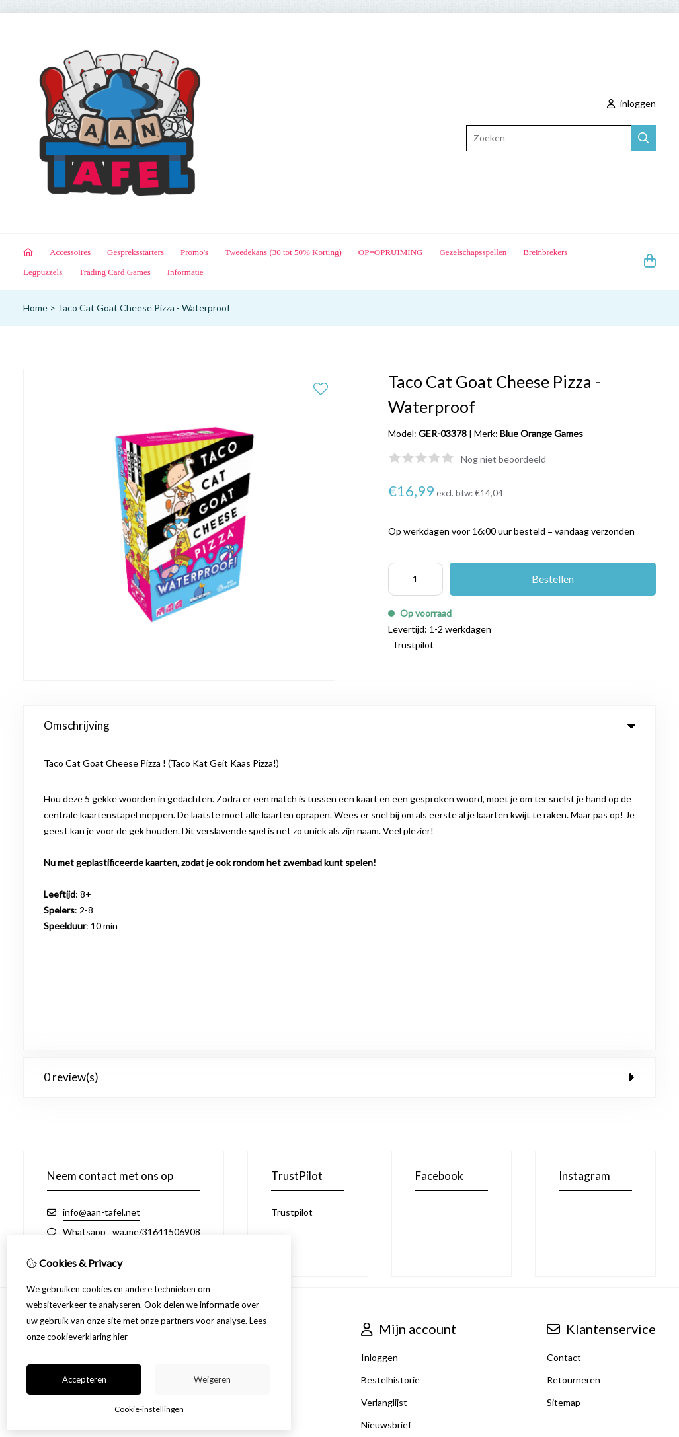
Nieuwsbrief (386, 1120)
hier (120, 1336)
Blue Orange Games (541, 433)
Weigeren (212, 1379)
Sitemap (563, 1098)
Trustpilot (413, 644)
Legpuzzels (42, 272)
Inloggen (379, 1053)
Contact (564, 1053)
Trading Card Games (115, 272)
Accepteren (84, 1379)
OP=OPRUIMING (390, 252)
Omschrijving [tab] (339, 725)
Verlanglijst (384, 1098)
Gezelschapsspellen (472, 252)
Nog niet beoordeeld (503, 459)
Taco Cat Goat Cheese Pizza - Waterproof (144, 307)
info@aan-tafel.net (101, 907)
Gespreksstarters (135, 252)
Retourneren (573, 1075)
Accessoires (70, 252)
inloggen (631, 103)
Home (35, 307)
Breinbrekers (545, 252)
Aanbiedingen (241, 1075)
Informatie (185, 272)
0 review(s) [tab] (339, 773)
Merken (228, 1053)
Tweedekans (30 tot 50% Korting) (283, 252)
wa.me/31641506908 (156, 927)
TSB (649, 1183)
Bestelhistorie (390, 1075)
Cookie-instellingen (149, 1409)
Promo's (194, 252)
